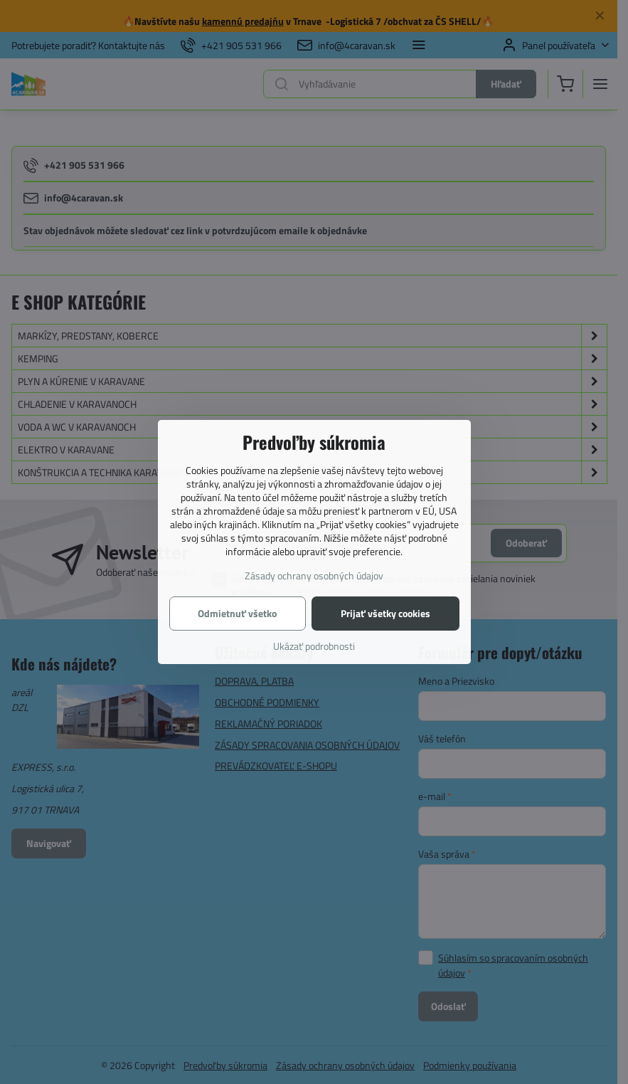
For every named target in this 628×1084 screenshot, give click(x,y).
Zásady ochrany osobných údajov (314, 575)
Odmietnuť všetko (237, 613)
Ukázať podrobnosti (314, 646)
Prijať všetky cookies (385, 613)
